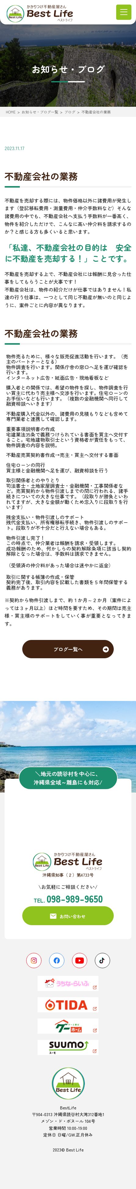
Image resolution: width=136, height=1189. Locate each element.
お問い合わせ (72, 916)
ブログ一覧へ (68, 649)
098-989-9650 (75, 898)
